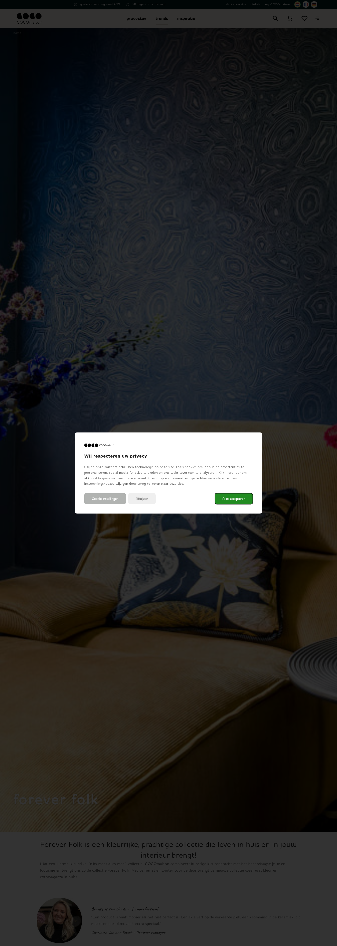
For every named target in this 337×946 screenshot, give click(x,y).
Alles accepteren (233, 499)
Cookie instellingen (105, 499)
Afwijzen (142, 499)
